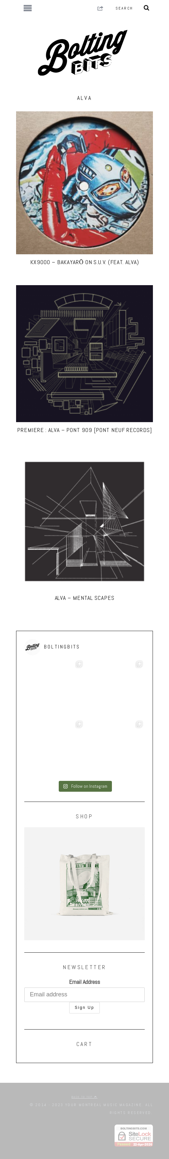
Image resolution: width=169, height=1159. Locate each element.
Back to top (84, 1097)
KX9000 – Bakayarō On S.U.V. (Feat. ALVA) (84, 262)
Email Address (84, 982)
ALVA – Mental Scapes (85, 598)
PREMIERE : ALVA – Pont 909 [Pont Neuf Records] (84, 430)
